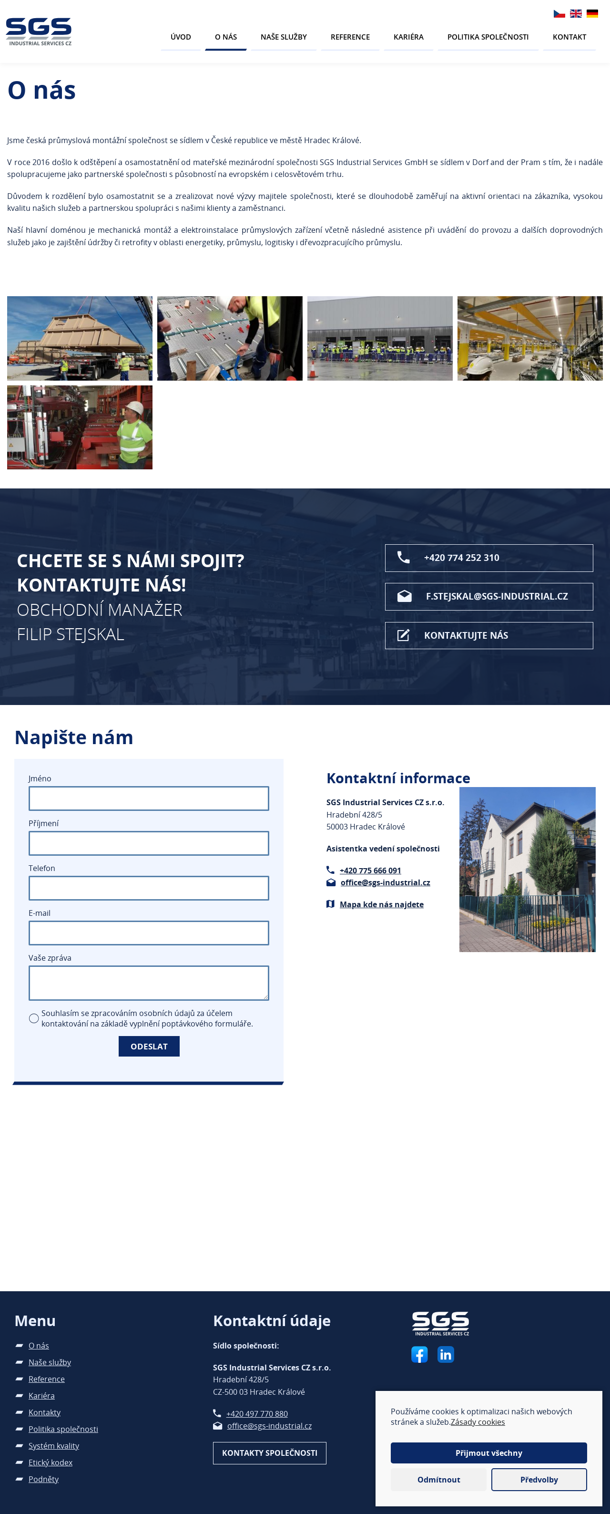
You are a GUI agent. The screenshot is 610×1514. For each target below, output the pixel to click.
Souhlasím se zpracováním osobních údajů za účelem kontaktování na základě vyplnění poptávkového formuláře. (147, 1018)
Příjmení (44, 823)
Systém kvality (54, 1446)
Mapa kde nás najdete (382, 904)
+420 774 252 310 (461, 557)
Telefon (42, 868)
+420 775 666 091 (370, 870)
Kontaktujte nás (466, 635)
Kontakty (45, 1412)
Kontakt (569, 36)
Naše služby (284, 36)
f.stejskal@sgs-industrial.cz (497, 596)
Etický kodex (50, 1462)
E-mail (40, 913)
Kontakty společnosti (269, 1453)
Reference (350, 36)
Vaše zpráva (50, 958)
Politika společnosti (488, 36)
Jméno (40, 778)
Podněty (44, 1479)
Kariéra (409, 36)
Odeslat (149, 1046)
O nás (226, 36)
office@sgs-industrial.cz (385, 882)
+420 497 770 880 (257, 1414)
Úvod (181, 36)
